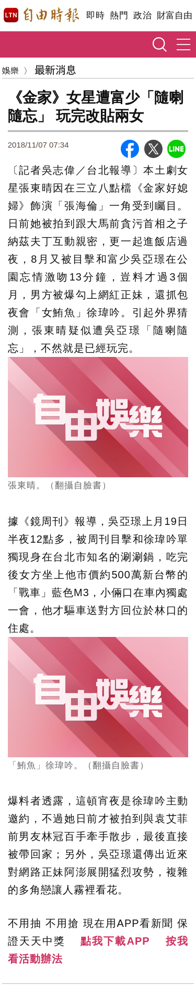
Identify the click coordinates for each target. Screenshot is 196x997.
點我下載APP (114, 941)
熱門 (119, 15)
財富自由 (174, 15)
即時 (95, 15)
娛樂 (10, 70)
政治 (142, 15)
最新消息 (55, 69)
